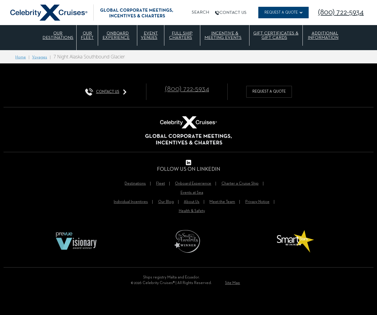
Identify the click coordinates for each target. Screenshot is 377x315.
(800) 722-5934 (341, 12)
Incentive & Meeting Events (223, 35)
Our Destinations (57, 35)
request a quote (269, 91)
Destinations (135, 184)
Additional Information (323, 35)
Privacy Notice (257, 202)
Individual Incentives (131, 202)
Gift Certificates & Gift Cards (275, 35)
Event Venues (149, 35)
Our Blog (166, 202)
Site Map (232, 283)
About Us (191, 202)
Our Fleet (87, 35)
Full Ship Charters (181, 35)
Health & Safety (192, 211)
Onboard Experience (116, 35)
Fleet (160, 184)
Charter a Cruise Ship (240, 184)
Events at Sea (192, 193)
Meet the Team (222, 202)
